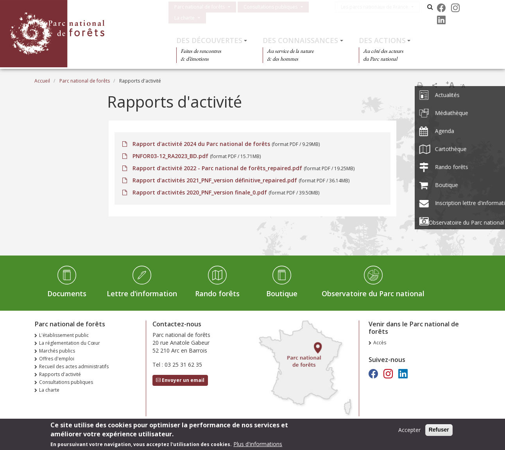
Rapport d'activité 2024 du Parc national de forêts (201, 144)
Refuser (439, 430)
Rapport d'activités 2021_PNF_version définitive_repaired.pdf (215, 180)
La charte (184, 17)
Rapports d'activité (60, 374)
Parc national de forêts (199, 7)
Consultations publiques (270, 7)
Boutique (281, 293)
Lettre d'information (142, 293)
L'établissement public (64, 335)
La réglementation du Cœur (69, 343)
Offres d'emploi (56, 358)
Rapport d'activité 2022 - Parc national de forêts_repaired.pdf (217, 168)
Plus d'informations (257, 444)
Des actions (382, 40)
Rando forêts (217, 293)
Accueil (42, 80)
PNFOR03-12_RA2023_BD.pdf (170, 156)
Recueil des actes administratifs (74, 366)
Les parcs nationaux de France (378, 7)
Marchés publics (57, 350)
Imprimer (420, 85)
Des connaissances (300, 40)
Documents (66, 293)
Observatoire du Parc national (373, 293)
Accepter (409, 430)
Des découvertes (209, 40)
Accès (379, 342)
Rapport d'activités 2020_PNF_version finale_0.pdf (200, 192)
